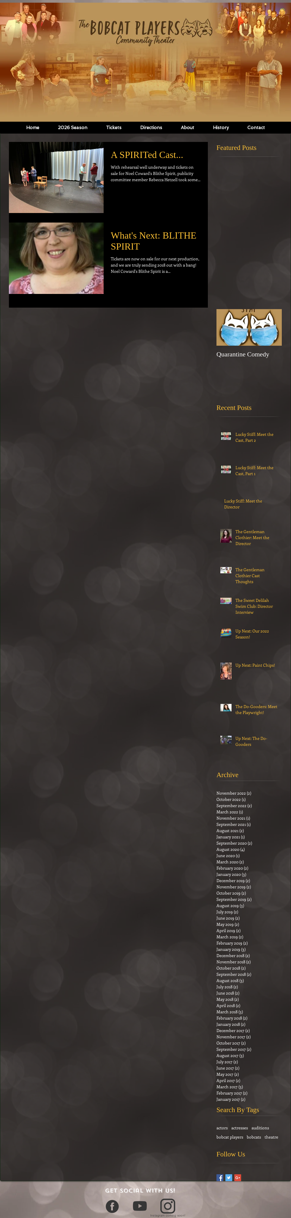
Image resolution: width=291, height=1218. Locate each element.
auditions (260, 1128)
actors (222, 1128)
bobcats (254, 1137)
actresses (239, 1128)
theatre (271, 1137)
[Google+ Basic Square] (237, 1177)
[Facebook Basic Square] (219, 1177)
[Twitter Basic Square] (228, 1177)
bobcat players (229, 1137)
